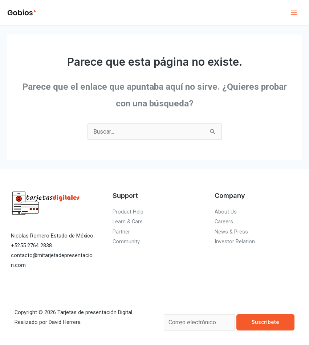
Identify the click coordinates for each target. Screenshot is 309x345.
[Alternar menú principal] (293, 12)
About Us (226, 211)
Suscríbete (265, 322)
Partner (121, 231)
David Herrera (65, 322)
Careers (224, 221)
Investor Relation (235, 241)
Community (126, 241)
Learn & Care (128, 221)
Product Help (128, 211)
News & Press (231, 231)
